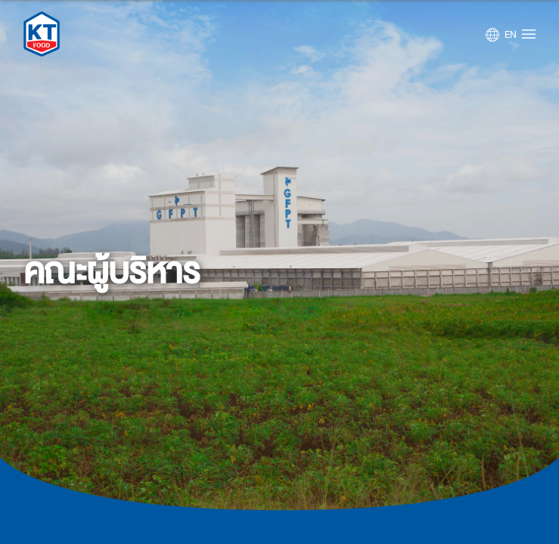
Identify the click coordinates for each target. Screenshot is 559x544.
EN (511, 34)
